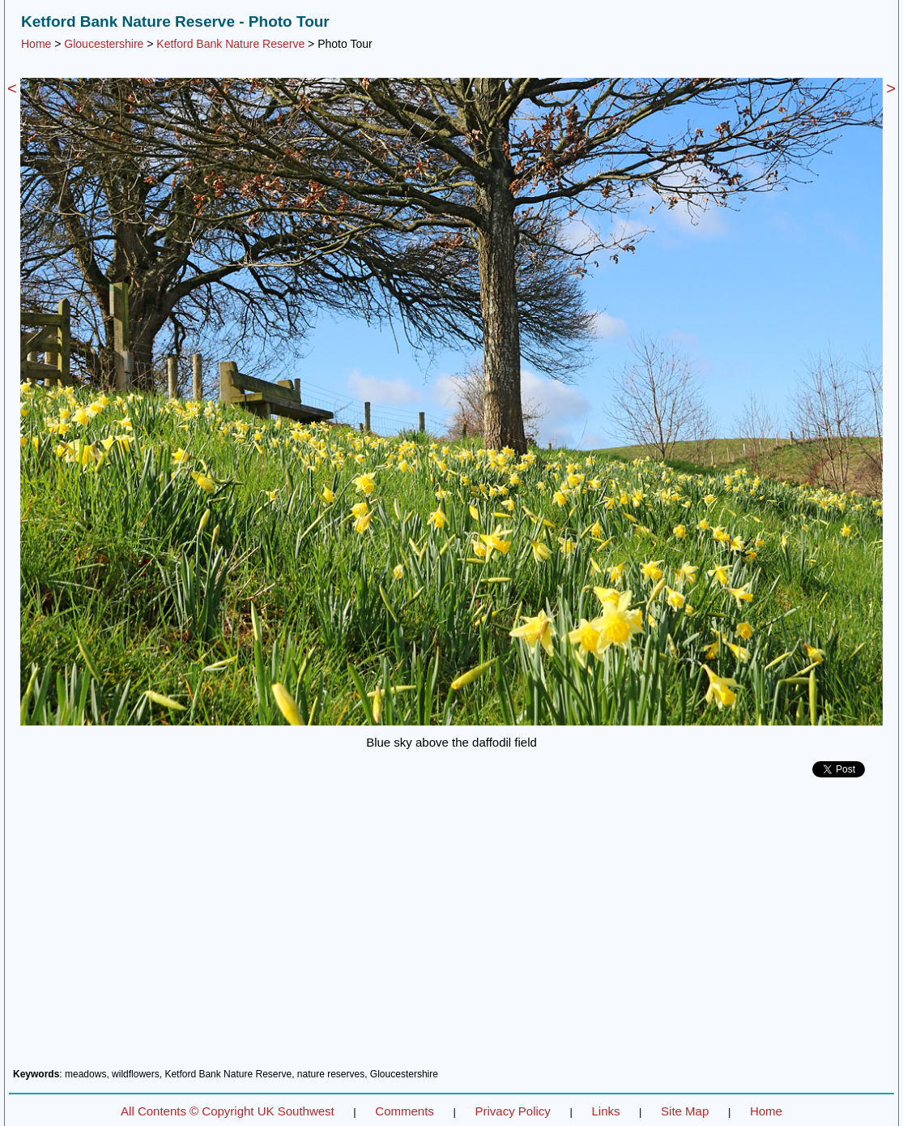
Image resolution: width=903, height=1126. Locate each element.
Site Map (685, 1111)
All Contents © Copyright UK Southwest (227, 1111)
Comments (404, 1111)
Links (605, 1111)
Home (36, 43)
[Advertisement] (451, 929)
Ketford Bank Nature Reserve (230, 43)
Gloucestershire (103, 43)
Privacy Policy (512, 1111)
